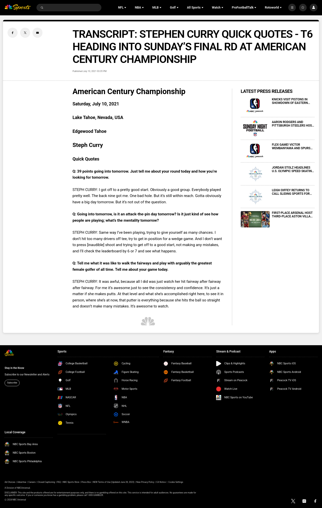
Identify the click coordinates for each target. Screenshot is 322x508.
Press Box (86, 482)
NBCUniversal (23, 488)
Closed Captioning (46, 482)
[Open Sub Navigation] (125, 8)
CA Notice (161, 482)
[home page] (18, 7)
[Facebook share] (13, 33)
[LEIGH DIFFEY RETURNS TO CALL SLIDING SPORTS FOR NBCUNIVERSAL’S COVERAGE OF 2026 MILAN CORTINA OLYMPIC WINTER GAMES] (255, 196)
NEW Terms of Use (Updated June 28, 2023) (113, 482)
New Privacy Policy (145, 482)
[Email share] (37, 33)
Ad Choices (10, 482)
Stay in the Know (14, 368)
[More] (292, 7)
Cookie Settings (175, 482)
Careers (32, 482)
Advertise (21, 482)
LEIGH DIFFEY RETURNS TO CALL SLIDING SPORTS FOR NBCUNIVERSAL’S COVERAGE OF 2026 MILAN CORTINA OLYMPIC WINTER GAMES (292, 192)
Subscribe (12, 382)
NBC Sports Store (71, 482)
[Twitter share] (25, 33)
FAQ (59, 482)
